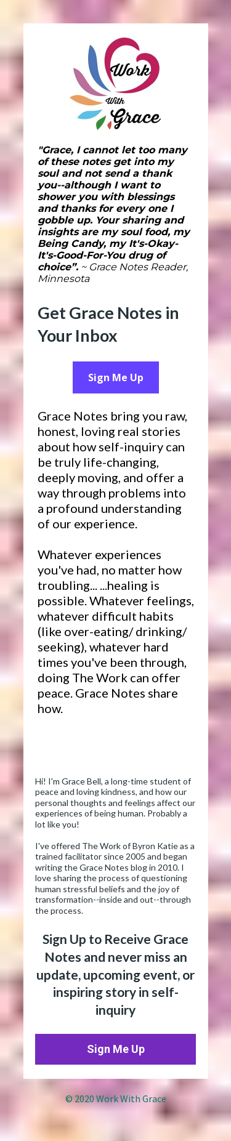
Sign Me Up (116, 377)
